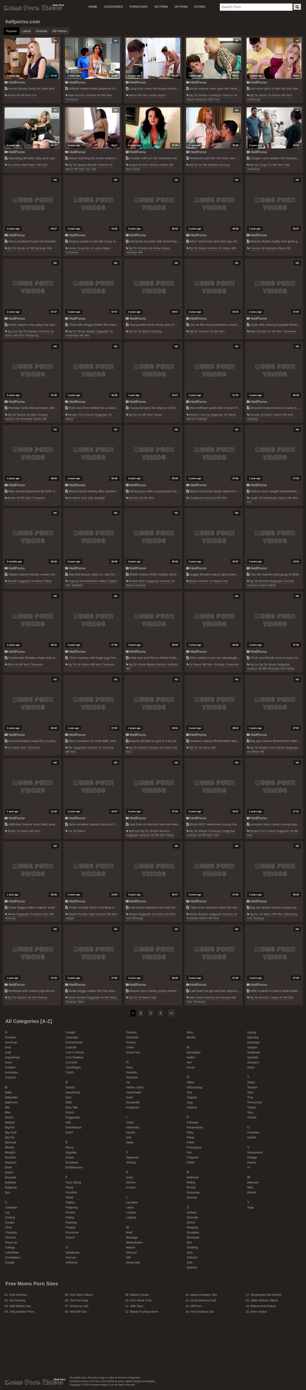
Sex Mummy (17, 1300)
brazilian (10, 1157)
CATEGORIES (113, 6)
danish (70, 1087)
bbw (8, 1112)
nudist (191, 1057)
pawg (190, 1137)
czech (69, 1072)
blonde (11, 95)
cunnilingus (215, 95)
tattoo (80, 1001)
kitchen (276, 95)
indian (130, 1122)
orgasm (112, 581)
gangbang (72, 1252)
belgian (10, 1122)
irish (129, 1137)
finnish (70, 1212)
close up (204, 414)
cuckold (70, 1047)
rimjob (191, 1187)
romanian (193, 1192)
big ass (254, 664)
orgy (190, 1102)
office (190, 1082)
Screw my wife (79, 1306)
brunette (92, 164)
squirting (253, 1037)
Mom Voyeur (259, 1311)
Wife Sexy (136, 1306)
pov (34, 95)
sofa (44, 164)
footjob (70, 1227)
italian (130, 1142)
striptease (77, 585)
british (142, 581)
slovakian (193, 1232)
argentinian (12, 1057)
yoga (250, 1207)
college (10, 1247)
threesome (71, 99)
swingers (253, 1062)
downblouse (73, 1127)
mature (133, 95)
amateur (10, 1037)
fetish (69, 1197)
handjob (131, 1072)
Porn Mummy (18, 1294)
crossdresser (74, 1042)
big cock (13, 331)
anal (8, 1047)
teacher (252, 1087)
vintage (69, 918)
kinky (129, 1177)
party (190, 1132)
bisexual (10, 1142)
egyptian (71, 1152)
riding (136, 169)
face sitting (73, 1182)
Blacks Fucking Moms (144, 1311)
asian (8, 1062)
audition (10, 1067)
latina (98, 248)
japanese (132, 1157)
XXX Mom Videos (81, 1294)
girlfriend (91, 95)
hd (18, 95)
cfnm (8, 1227)
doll (67, 1122)
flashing (70, 1222)
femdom (71, 1192)
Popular (11, 31)
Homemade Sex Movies (266, 1294)
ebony (199, 997)
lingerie (262, 585)
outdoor (192, 1107)
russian (192, 1197)
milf (23, 95)
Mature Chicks (139, 1294)
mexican (131, 1252)
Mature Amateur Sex (203, 1294)
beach (9, 1117)
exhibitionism (74, 1167)
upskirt (251, 1137)
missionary (201, 99)
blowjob (203, 95)
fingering (73, 581)
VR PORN (181, 6)
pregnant (192, 1157)
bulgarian (11, 1187)
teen (189, 1001)
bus (7, 1192)
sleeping (192, 1227)
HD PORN (161, 6)
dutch (69, 1132)
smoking (192, 1247)
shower (158, 414)
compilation (12, 1257)
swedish (252, 1057)
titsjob (251, 1107)
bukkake (10, 1182)
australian (11, 1072)
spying (153, 95)
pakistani (192, 1122)
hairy (91, 914)
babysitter (11, 1097)
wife (49, 248)
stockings (224, 164)
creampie (71, 1037)
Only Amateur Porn (21, 1311)
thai (250, 1097)
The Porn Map (79, 1300)
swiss (251, 1067)
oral (217, 99)
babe (71, 95)
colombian (12, 1252)
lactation (132, 1202)
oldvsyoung (253, 99)
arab (8, 1052)
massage (132, 1237)
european (71, 1162)
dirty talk (71, 1107)
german (70, 1257)
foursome (288, 581)
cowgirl (70, 1032)
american (255, 248)
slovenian (193, 1237)
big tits (193, 95)
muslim (191, 1037)
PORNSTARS (138, 6)
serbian (192, 1212)
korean (130, 1187)
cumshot (71, 1062)
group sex (83, 248)
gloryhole (132, 1037)
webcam (253, 1182)
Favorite (41, 31)
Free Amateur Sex (202, 1311)
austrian (10, 1077)
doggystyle (102, 331)
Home (92, 6)
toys (250, 1112)
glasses (131, 1032)
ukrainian (253, 1132)
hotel (129, 1097)
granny (72, 248)
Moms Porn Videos (33, 8)
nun (189, 1062)
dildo (68, 1102)
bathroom (134, 831)
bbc (70, 747)
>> (171, 1013)
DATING (199, 6)
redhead (213, 164)
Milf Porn (196, 1306)
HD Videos (60, 31)
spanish (192, 1267)
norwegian (194, 1052)
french (70, 1237)
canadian (11, 1207)
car (70, 831)
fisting (69, 1217)
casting (10, 1217)
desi (68, 1097)
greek (130, 1047)
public (190, 1162)
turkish (252, 1117)
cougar (263, 164)
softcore (192, 1257)
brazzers (80, 95)
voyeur (162, 95)
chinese (10, 1237)
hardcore (227, 95)
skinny (191, 1222)
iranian (130, 1132)
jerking (130, 1162)
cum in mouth (86, 414)
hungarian (133, 1107)
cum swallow (74, 1057)
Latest (26, 31)
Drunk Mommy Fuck (203, 1300)
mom (28, 95)
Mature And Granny (263, 1306)
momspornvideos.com (34, 1382)
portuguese (194, 1147)
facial (69, 1187)
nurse (190, 1067)
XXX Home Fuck (141, 1300)
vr (248, 1167)
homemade (71, 335)
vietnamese (255, 1152)
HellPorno (15, 82)
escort (69, 1157)
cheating (42, 414)
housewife (26, 418)
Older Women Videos (264, 1300)
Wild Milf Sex (78, 1311)
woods (251, 1192)
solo (67, 585)
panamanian (195, 1127)
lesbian (16, 164)
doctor (69, 1112)
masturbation (270, 497)
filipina (70, 1202)
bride (8, 1167)
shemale (192, 1217)
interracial (271, 248)
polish (190, 1142)
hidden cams (135, 1087)
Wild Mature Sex (20, 1306)
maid (24, 164)
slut (189, 1242)
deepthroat (72, 1092)
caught (254, 497)
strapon (252, 1047)
